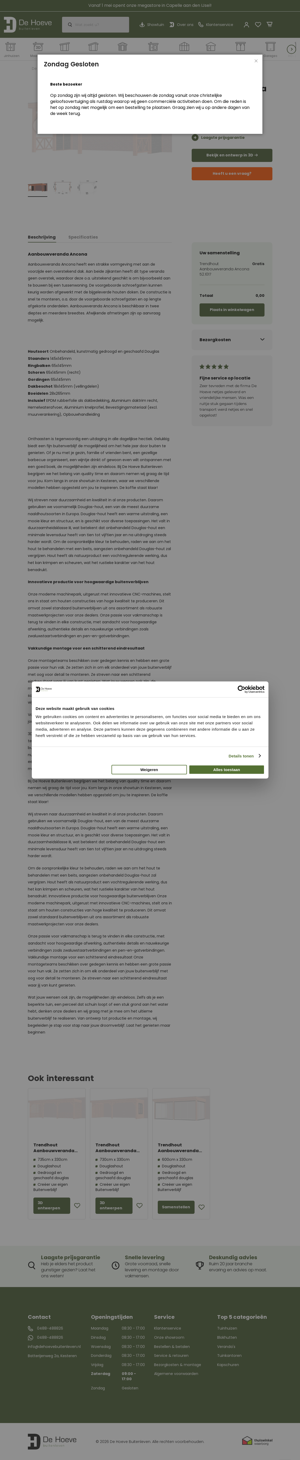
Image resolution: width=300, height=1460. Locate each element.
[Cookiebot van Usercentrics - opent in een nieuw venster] (241, 689)
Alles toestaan (226, 769)
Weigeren (149, 769)
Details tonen (241, 755)
